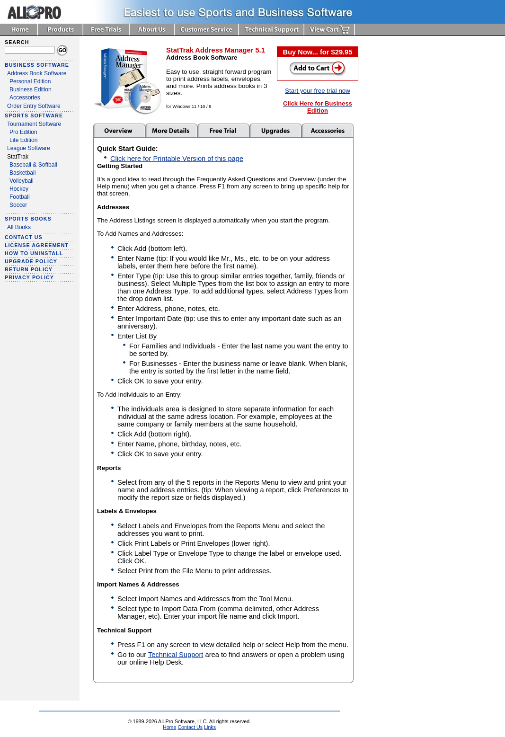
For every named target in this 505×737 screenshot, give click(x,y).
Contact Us (190, 727)
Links (210, 727)
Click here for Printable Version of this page (176, 158)
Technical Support (176, 654)
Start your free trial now (317, 90)
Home (169, 727)
